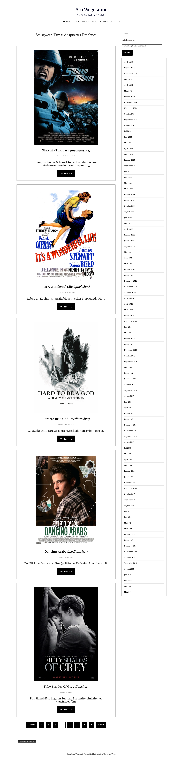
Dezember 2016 (130, 425)
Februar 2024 (129, 160)
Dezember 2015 (130, 482)
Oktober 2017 (129, 385)
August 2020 (129, 298)
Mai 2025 (128, 79)
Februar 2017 (129, 413)
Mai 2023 (128, 183)
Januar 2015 (128, 540)
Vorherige (31, 726)
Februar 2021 (129, 269)
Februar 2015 (129, 534)
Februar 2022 (129, 235)
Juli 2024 (127, 131)
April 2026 (128, 62)
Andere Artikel (90, 22)
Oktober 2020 (130, 292)
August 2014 (129, 569)
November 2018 (130, 350)
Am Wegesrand (91, 9)
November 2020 (130, 287)
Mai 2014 (127, 586)
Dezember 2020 (130, 281)
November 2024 (130, 108)
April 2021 (128, 258)
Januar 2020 (129, 315)
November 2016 (130, 431)
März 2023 (128, 189)
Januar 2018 (128, 373)
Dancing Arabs (66, 552)
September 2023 (130, 166)
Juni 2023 (128, 177)
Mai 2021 (127, 252)
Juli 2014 (127, 575)
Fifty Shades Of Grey (66, 687)
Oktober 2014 (129, 557)
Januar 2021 (128, 275)
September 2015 (130, 500)
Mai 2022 (128, 223)
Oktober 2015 (129, 494)
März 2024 (128, 154)
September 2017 (130, 390)
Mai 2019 (127, 333)
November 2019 (130, 321)
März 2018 (128, 367)
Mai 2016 (127, 454)
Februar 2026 (129, 68)
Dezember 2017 (130, 379)
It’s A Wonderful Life (66, 286)
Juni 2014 (128, 580)
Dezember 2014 (130, 546)
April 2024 (128, 148)
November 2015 (130, 488)
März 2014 (128, 592)
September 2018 (130, 362)
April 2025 (128, 85)
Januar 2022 (129, 241)
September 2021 (130, 246)
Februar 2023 (129, 194)
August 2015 (129, 506)
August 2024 (129, 125)
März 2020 (128, 310)
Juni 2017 (127, 402)
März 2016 (128, 465)
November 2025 (130, 73)
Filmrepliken (70, 22)
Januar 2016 (128, 477)
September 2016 (130, 436)
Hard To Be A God (66, 419)
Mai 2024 (128, 143)
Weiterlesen (66, 173)
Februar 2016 (129, 471)
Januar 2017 (128, 419)
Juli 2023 (127, 171)
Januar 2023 (129, 200)
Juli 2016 (127, 448)
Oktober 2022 (129, 206)
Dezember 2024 (130, 102)
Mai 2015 (127, 523)
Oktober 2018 (129, 356)
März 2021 (128, 264)
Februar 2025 (129, 97)
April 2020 (128, 304)
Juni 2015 (127, 517)
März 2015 (128, 529)
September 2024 (130, 120)
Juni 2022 (128, 218)
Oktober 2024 (129, 114)
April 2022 (128, 229)
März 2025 (128, 91)
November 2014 (130, 552)
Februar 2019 (129, 339)
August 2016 (129, 442)
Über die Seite (110, 22)
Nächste (101, 726)
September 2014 (130, 563)
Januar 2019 (128, 344)
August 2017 (129, 396)
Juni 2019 (128, 327)
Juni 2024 (128, 137)
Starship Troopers (66, 150)
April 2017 (128, 408)
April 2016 (128, 460)
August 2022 (129, 212)
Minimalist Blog (97, 755)
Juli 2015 (127, 511)
